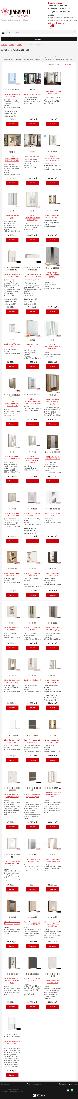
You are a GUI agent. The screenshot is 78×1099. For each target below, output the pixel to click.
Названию (68, 64)
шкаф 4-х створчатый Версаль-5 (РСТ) (12, 574)
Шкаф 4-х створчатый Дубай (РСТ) (32, 574)
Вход (50, 3)
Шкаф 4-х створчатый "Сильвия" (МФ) (52, 981)
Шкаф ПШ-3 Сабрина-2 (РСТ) (32, 681)
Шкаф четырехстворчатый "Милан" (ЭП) (52, 346)
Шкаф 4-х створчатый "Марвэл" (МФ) (12, 1042)
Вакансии (5, 1084)
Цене (59, 64)
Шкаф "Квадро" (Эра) (32, 156)
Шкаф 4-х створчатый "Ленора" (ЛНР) (32, 741)
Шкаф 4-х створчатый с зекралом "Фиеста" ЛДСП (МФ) (52, 924)
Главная (4, 45)
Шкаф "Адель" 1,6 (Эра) (32, 94)
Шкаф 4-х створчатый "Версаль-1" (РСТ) (52, 628)
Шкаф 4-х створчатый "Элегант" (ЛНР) (12, 741)
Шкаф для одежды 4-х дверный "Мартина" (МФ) (52, 794)
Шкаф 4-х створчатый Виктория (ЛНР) (52, 681)
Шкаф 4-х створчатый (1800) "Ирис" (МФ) (12, 795)
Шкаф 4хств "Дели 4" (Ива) (12, 216)
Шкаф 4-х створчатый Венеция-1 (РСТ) (12, 95)
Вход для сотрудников (68, 1084)
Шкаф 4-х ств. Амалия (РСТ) (52, 514)
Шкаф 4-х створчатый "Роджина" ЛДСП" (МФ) (32, 796)
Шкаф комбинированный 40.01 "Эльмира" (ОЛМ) (32, 459)
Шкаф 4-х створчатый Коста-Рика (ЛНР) (52, 216)
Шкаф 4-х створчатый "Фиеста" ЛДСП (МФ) (32, 923)
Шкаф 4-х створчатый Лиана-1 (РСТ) (52, 574)
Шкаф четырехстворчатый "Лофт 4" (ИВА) (12, 403)
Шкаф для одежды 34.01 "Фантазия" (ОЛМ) (52, 401)
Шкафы (19, 45)
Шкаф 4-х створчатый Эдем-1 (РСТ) (32, 628)
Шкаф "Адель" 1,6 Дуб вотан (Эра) (52, 92)
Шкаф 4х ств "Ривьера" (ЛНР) (12, 345)
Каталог (11, 45)
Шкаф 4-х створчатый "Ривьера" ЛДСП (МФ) (52, 860)
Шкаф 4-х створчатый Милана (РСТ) (32, 514)
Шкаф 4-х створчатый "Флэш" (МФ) (32, 979)
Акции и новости (34, 1084)
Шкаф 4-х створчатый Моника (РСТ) (12, 628)
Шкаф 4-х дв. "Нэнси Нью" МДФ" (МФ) (32, 860)
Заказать (12, 124)
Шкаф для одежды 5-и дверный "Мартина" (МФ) (12, 863)
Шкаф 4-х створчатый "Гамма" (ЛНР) (52, 741)
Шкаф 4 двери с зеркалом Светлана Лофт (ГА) (53, 274)
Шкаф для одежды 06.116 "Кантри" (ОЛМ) (12, 457)
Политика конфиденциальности (13, 1092)
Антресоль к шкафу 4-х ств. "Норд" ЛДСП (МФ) (32, 275)
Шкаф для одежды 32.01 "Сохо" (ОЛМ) (12, 514)
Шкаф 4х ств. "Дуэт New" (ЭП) (32, 345)
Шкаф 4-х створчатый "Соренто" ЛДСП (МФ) (12, 923)
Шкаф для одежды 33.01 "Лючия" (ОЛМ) (52, 458)
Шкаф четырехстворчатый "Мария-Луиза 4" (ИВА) (32, 401)
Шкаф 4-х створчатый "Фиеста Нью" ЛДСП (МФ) (12, 980)
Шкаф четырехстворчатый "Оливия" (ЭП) (32, 217)
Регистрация (57, 3)
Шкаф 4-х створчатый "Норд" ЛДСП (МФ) (12, 275)
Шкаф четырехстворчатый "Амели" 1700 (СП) (52, 158)
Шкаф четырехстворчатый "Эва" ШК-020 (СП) (12, 158)
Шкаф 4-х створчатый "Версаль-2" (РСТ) (12, 681)
